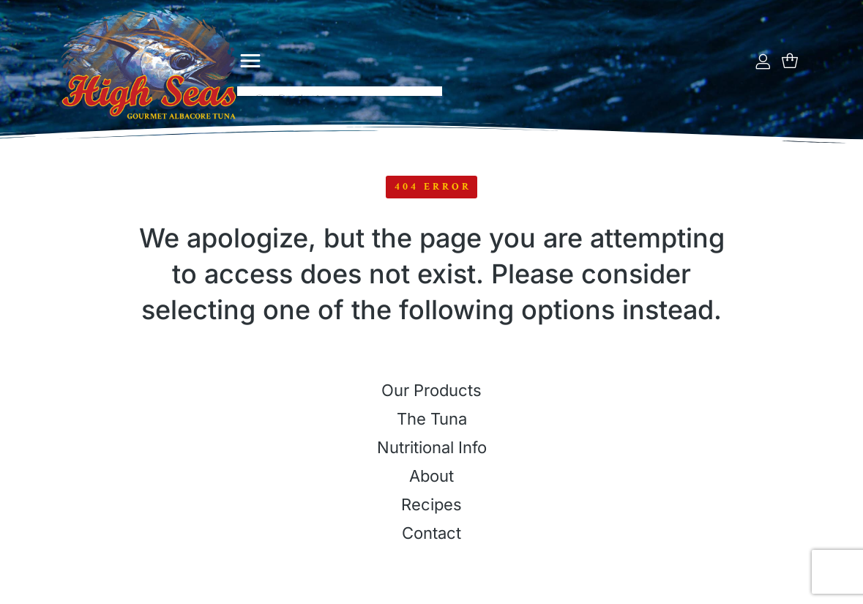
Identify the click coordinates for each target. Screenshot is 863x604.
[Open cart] (790, 61)
